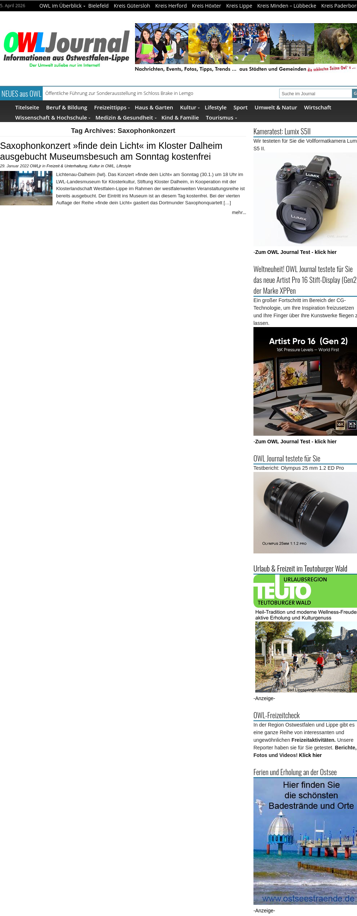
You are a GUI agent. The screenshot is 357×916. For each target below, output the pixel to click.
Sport (241, 107)
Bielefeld (98, 5)
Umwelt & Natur (276, 107)
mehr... (239, 212)
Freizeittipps (112, 107)
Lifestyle (216, 107)
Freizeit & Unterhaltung (66, 166)
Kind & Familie (180, 117)
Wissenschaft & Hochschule (53, 117)
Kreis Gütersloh (132, 5)
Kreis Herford (171, 5)
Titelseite (27, 107)
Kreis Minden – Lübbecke (286, 5)
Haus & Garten (154, 107)
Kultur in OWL (101, 166)
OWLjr (35, 166)
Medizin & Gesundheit (125, 117)
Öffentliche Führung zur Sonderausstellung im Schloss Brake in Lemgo (119, 93)
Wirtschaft (317, 107)
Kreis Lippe (239, 5)
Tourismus (221, 117)
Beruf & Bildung (66, 107)
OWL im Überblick (62, 5)
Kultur (190, 107)
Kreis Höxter (206, 5)
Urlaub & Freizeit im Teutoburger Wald (300, 568)
